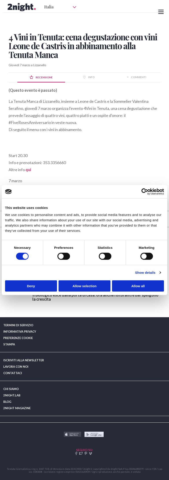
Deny (31, 286)
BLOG (7, 401)
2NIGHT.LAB (11, 395)
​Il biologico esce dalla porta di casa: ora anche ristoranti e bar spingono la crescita (95, 297)
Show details (145, 272)
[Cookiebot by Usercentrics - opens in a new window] (144, 191)
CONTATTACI (12, 373)
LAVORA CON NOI (15, 366)
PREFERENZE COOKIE (18, 338)
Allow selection (84, 286)
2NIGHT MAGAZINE (17, 408)
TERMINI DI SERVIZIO (18, 325)
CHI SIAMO (11, 389)
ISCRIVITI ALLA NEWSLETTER (23, 360)
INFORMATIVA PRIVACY (19, 331)
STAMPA (9, 344)
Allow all (138, 286)
